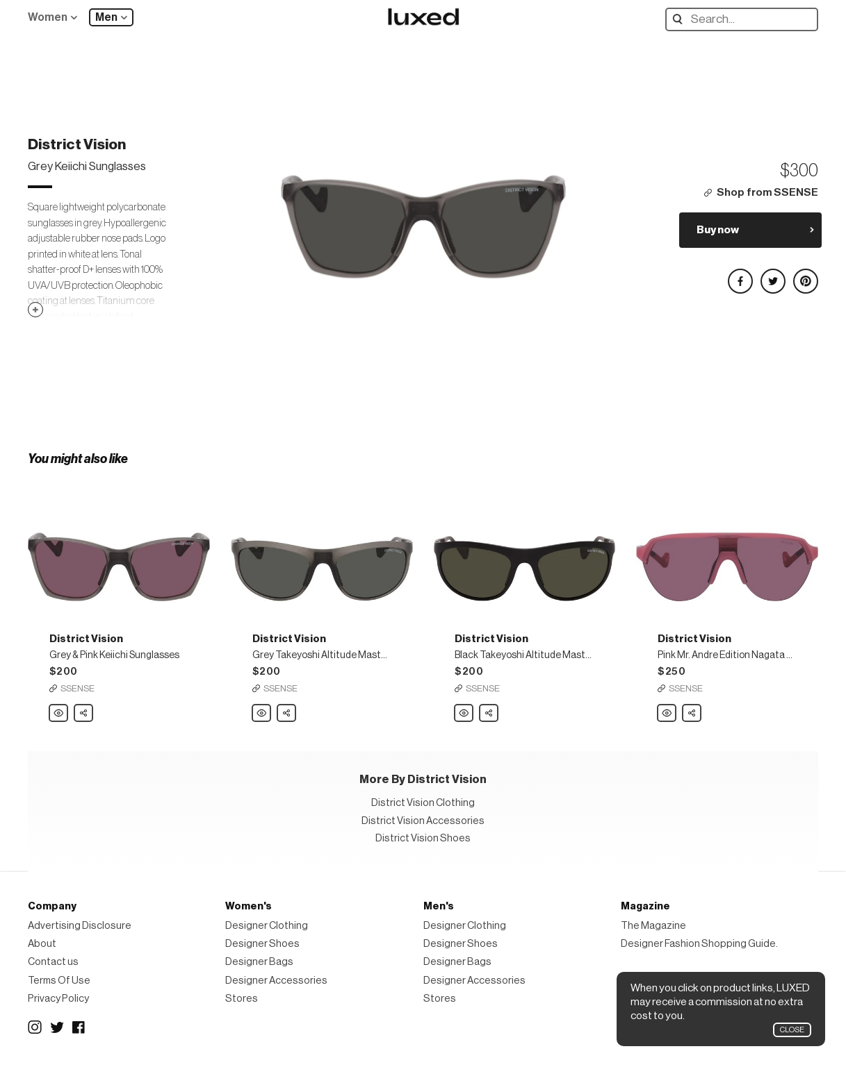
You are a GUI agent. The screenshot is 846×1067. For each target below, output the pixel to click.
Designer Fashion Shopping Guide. (699, 944)
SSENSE (77, 688)
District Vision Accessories (423, 821)
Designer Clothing (266, 926)
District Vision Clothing (423, 803)
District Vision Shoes (423, 838)
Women (47, 17)
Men (106, 17)
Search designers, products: (681, 19)
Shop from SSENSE (767, 192)
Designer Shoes (262, 944)
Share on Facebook (739, 275)
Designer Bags (259, 962)
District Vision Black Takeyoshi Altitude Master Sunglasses (464, 713)
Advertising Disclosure (79, 926)
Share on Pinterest (805, 275)
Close (792, 1030)
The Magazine (653, 926)
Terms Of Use (59, 980)
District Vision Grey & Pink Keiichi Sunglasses (59, 713)
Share (84, 709)
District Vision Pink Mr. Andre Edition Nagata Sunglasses (667, 713)
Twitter (57, 1027)
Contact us (53, 962)
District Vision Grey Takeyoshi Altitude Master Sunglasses (262, 713)
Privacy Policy (58, 998)
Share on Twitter (772, 275)
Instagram (35, 1027)
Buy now (718, 229)
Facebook (79, 1027)
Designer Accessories (276, 980)
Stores (241, 998)
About (42, 944)
